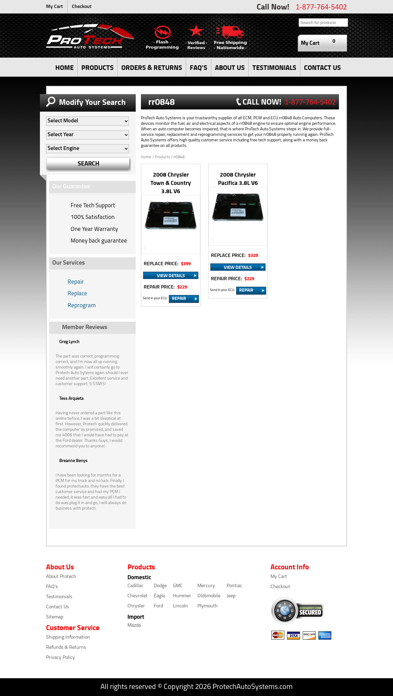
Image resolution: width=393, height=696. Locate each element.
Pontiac (234, 585)
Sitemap (54, 617)
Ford (158, 606)
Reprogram (82, 306)
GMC (178, 585)
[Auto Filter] (87, 121)
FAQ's (52, 586)
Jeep (231, 596)
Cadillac (135, 585)
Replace (77, 294)
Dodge (160, 585)
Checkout (81, 6)
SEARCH (88, 163)
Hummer (182, 596)
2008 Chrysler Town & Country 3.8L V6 (170, 182)
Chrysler (136, 606)
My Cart (54, 6)
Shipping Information (68, 637)
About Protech (61, 576)
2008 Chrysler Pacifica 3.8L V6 (238, 178)
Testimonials (59, 597)
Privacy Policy (60, 657)
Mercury (206, 585)
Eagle (159, 596)
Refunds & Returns (66, 647)
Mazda (134, 625)
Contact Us (57, 607)
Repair (76, 282)
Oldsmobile (208, 596)
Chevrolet (137, 596)
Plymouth (207, 606)
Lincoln (180, 606)
